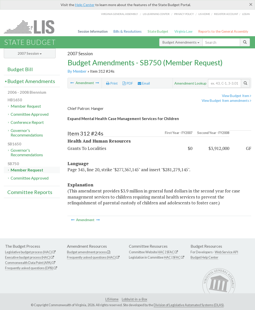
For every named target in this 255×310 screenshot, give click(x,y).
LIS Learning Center (156, 13)
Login (246, 13)
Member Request (26, 106)
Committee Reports (29, 192)
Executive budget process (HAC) (27, 257)
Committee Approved (30, 114)
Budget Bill (20, 69)
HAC (161, 252)
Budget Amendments (181, 42)
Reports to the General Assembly (223, 31)
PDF (128, 83)
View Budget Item (236, 96)
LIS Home (112, 299)
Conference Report (27, 122)
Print (112, 83)
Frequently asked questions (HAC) (91, 257)
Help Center (85, 5)
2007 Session (30, 53)
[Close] (251, 4)
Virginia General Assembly (119, 13)
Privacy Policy (184, 13)
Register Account (226, 13)
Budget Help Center (204, 257)
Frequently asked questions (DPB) (29, 268)
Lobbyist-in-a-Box (134, 299)
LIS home (204, 13)
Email (144, 83)
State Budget (158, 31)
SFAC (170, 252)
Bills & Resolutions (127, 31)
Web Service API (226, 252)
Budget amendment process (87, 252)
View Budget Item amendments (226, 101)
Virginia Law (183, 31)
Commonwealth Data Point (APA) (28, 263)
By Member (77, 71)
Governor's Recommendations (27, 132)
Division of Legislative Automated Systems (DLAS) (189, 305)
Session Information (93, 31)
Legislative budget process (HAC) (28, 252)
